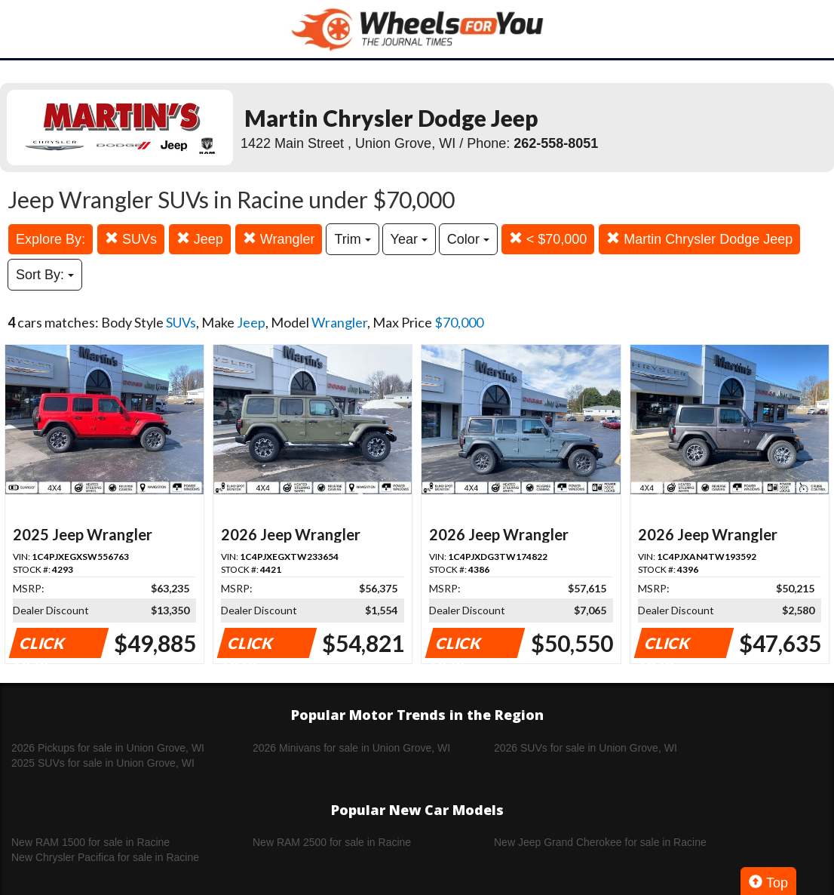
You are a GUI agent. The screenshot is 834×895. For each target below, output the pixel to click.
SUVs (131, 239)
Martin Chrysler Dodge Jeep (699, 239)
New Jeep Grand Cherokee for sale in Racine (600, 842)
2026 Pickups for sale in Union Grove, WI (107, 748)
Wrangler (279, 239)
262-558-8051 (556, 143)
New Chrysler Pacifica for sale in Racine (105, 857)
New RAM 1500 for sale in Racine (90, 842)
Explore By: (50, 239)
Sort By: (45, 274)
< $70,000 (548, 239)
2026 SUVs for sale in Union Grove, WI (585, 748)
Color (468, 239)
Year (409, 239)
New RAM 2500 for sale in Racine (332, 842)
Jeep (199, 239)
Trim (352, 239)
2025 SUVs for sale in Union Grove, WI (103, 763)
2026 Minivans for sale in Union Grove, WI (351, 748)
